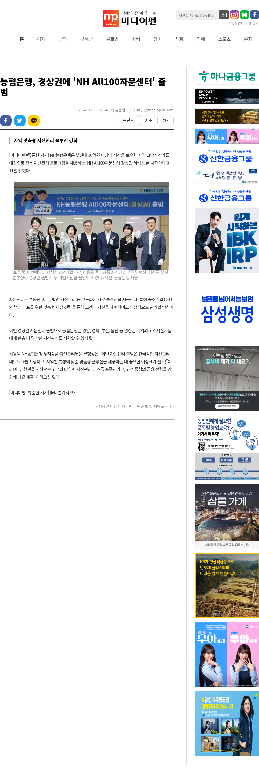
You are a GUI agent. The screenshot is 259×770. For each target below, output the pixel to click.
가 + (148, 120)
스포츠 (224, 39)
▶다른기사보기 (63, 392)
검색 (223, 15)
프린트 (128, 120)
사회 (179, 39)
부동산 (86, 39)
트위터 (20, 120)
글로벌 (112, 39)
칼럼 (136, 39)
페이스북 (6, 120)
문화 (248, 39)
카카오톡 (34, 120)
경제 (41, 39)
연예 (201, 39)
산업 (63, 39)
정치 (157, 39)
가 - (165, 120)
